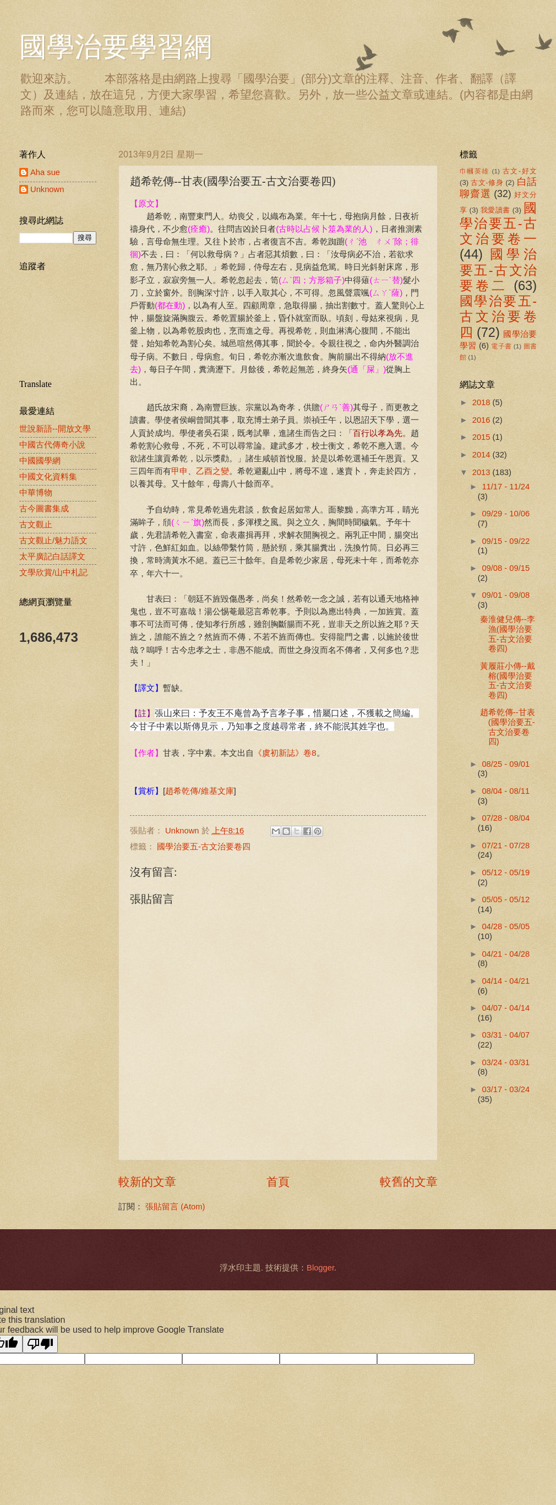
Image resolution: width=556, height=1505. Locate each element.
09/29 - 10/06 (506, 513)
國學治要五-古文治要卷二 (498, 270)
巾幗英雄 (474, 171)
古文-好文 (520, 171)
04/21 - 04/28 (506, 954)
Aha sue (45, 172)
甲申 (179, 471)
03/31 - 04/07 (506, 1034)
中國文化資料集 (48, 476)
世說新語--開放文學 (55, 428)
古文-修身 (487, 182)
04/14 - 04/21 (506, 981)
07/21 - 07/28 (506, 845)
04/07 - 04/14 (506, 1008)
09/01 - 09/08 (506, 595)
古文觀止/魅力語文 (53, 540)
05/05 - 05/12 (506, 899)
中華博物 (35, 492)
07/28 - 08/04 (506, 818)
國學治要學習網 (115, 46)
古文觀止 (35, 524)
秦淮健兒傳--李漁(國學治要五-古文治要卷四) (507, 634)
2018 (482, 402)
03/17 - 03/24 (506, 1089)
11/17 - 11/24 (506, 486)
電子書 (501, 346)
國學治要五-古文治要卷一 (498, 224)
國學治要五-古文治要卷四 (203, 846)
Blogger (320, 1267)
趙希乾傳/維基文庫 (199, 790)
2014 (482, 454)
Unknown (47, 189)
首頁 (278, 1181)
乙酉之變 (212, 471)
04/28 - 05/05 (506, 926)
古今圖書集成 (44, 508)
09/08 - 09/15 (506, 568)
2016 (482, 420)
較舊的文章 (409, 1181)
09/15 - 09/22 (506, 541)
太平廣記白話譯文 (52, 556)
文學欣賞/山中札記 (53, 572)
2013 (482, 472)
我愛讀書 (495, 210)
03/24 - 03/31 (506, 1062)
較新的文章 (147, 1181)
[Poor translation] (40, 1344)
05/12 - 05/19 (506, 872)
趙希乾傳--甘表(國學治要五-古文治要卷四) (507, 727)
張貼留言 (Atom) (175, 1206)
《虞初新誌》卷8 (285, 752)
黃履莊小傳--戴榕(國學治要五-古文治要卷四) (507, 681)
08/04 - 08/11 (506, 791)
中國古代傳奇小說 (52, 444)
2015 (482, 437)
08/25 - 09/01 (506, 764)
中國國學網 (40, 460)
